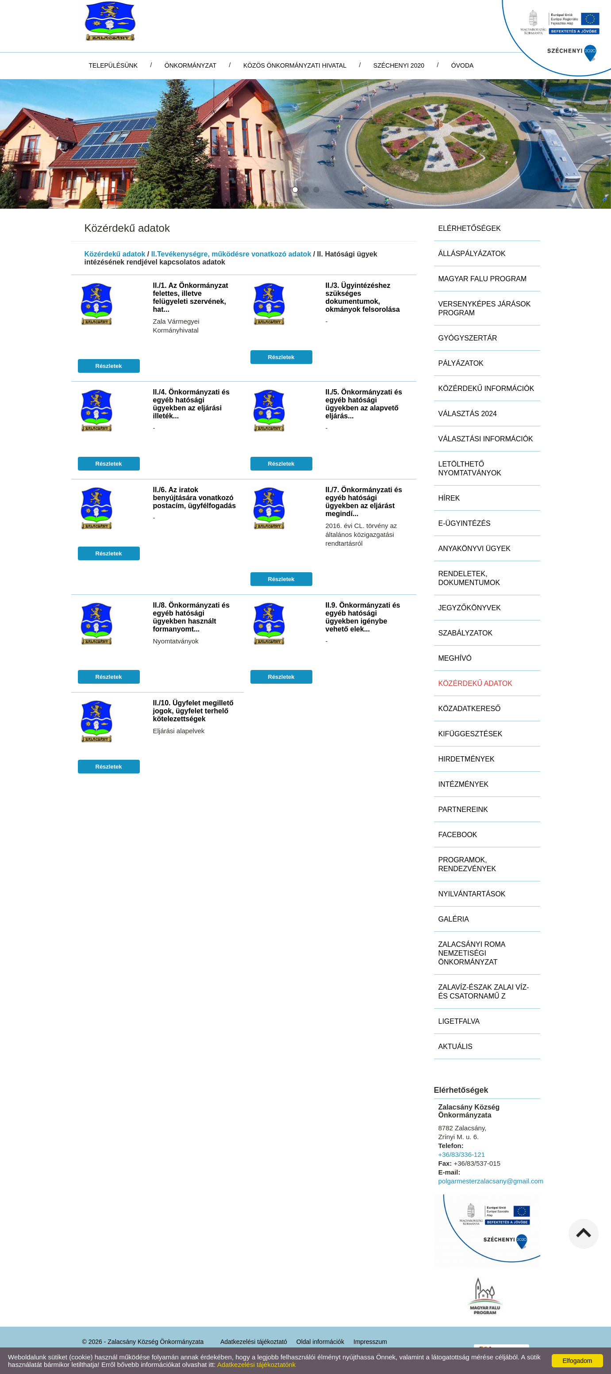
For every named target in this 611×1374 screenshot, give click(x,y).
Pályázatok (461, 363)
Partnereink (463, 809)
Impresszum (370, 1341)
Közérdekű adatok (115, 254)
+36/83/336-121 (461, 1154)
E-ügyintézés (464, 523)
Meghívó (455, 658)
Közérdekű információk (486, 388)
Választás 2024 (467, 413)
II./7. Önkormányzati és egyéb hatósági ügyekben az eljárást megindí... (364, 501)
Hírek (449, 498)
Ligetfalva (459, 1021)
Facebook (457, 834)
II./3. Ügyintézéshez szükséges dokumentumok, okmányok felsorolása (363, 297)
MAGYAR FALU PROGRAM (482, 279)
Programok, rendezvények (467, 864)
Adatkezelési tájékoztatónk (256, 1364)
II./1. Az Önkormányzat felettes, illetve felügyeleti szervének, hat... (190, 297)
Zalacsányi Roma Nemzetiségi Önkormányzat (472, 953)
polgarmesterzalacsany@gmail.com (491, 1181)
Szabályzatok (465, 633)
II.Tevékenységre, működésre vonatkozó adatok (231, 254)
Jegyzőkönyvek (469, 608)
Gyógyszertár (467, 338)
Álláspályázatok (472, 253)
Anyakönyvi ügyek (474, 548)
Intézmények (463, 784)
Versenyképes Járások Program (484, 308)
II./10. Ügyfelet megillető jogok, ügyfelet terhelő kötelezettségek (193, 711)
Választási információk (485, 439)
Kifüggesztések (470, 734)
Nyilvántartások (472, 894)
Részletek (109, 366)
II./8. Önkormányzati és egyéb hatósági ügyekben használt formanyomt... (191, 617)
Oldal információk (320, 1341)
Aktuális (455, 1046)
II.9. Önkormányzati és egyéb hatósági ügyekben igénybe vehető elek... (363, 617)
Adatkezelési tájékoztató (253, 1341)
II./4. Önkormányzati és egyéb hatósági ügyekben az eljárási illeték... (191, 404)
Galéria (453, 919)
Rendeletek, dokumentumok (469, 578)
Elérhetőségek (469, 228)
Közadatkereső (469, 708)
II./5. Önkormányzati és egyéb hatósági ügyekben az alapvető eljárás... (364, 404)
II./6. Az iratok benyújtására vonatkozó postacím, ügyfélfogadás (194, 497)
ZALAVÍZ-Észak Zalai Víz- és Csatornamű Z (483, 992)
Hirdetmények (466, 759)
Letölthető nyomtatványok (470, 468)
